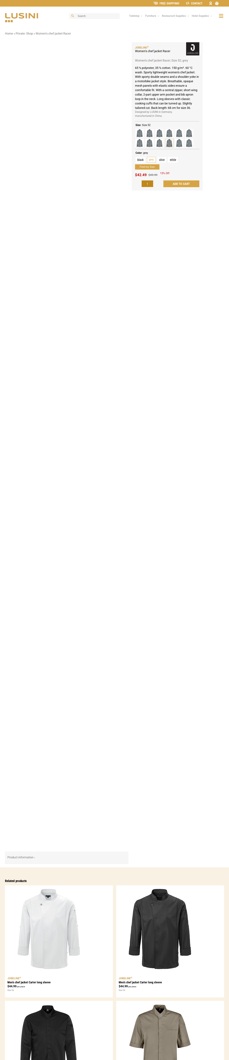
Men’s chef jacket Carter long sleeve (29, 982)
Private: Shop (24, 33)
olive (162, 159)
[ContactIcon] (187, 3)
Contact (196, 3)
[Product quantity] (147, 183)
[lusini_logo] (21, 14)
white (173, 159)
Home (9, 33)
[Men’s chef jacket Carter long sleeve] (59, 929)
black (140, 159)
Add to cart (181, 184)
